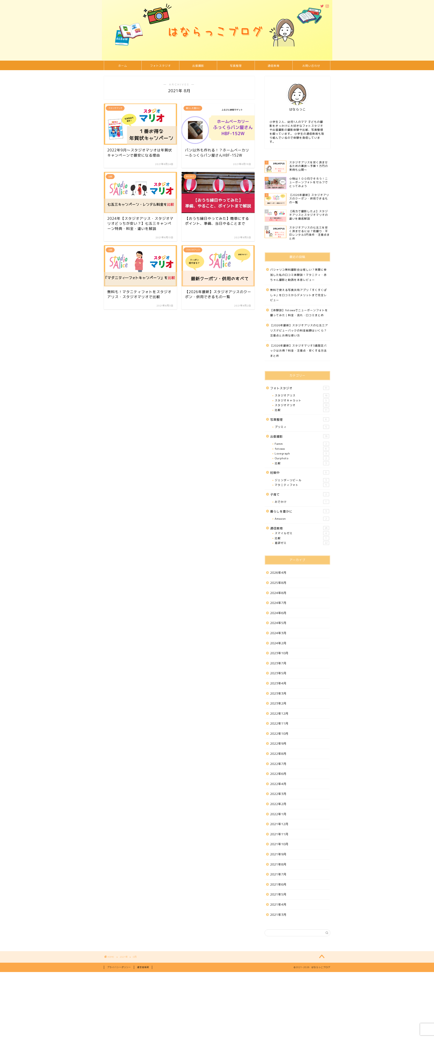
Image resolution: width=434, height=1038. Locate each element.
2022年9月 (278, 743)
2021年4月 (278, 904)
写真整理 (236, 66)
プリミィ (302, 427)
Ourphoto (302, 458)
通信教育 (273, 66)
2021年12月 (279, 824)
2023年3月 (278, 693)
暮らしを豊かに (299, 511)
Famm (302, 444)
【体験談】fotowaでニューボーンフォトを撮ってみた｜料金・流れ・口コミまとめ (299, 312)
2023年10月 (279, 653)
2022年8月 (278, 754)
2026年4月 (278, 573)
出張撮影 (198, 66)
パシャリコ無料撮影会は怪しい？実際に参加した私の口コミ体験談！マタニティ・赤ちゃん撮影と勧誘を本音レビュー (298, 275)
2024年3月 (278, 633)
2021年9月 (278, 854)
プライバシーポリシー (119, 967)
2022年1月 (278, 814)
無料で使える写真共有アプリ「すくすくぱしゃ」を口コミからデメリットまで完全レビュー (298, 295)
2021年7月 (278, 874)
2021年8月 (278, 864)
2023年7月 (278, 663)
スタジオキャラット (302, 400)
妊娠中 (299, 472)
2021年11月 (279, 834)
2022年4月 (278, 784)
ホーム (122, 66)
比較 (302, 410)
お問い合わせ (311, 66)
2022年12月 (279, 713)
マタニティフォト (302, 485)
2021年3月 (278, 915)
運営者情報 (143, 967)
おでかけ (302, 502)
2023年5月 (278, 673)
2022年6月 (278, 774)
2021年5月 (278, 894)
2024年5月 (278, 623)
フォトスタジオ (160, 66)
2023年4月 (278, 683)
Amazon (302, 519)
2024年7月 (278, 603)
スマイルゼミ (302, 533)
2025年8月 (278, 583)
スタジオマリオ (302, 405)
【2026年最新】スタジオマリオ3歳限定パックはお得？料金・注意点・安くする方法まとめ (298, 351)
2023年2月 (278, 703)
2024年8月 (278, 593)
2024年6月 (278, 613)
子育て (299, 494)
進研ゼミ (302, 543)
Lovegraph (302, 454)
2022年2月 (278, 804)
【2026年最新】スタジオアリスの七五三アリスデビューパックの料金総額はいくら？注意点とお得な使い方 (299, 330)
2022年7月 (278, 764)
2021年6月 (278, 884)
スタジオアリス (302, 395)
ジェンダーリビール (302, 480)
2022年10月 (279, 734)
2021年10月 (279, 844)
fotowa (302, 449)
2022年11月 (279, 723)
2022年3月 (278, 794)
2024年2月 (278, 643)
